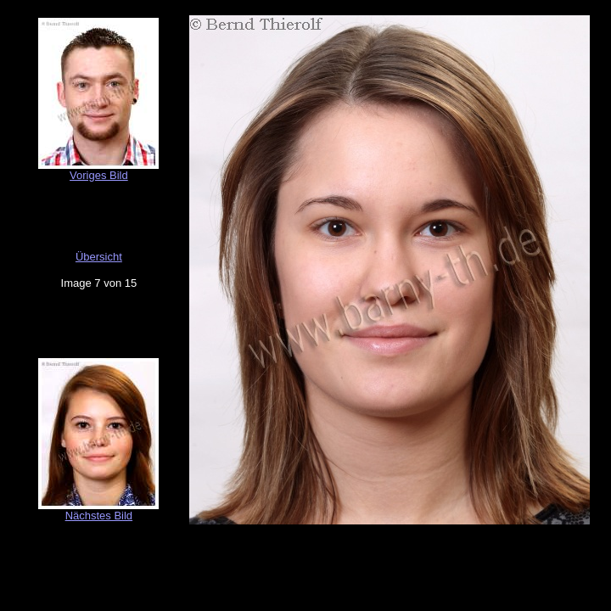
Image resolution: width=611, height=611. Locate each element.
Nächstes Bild (98, 515)
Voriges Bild (99, 175)
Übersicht (99, 256)
